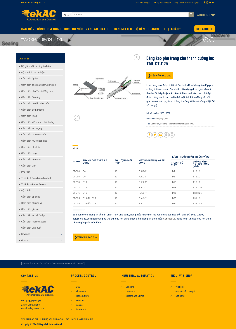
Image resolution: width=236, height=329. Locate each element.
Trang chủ (29, 39)
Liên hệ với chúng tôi (162, 2)
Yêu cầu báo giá (143, 2)
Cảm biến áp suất (30, 196)
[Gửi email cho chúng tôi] (213, 3)
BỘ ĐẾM (140, 29)
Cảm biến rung (29, 153)
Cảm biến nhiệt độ (30, 147)
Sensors (80, 300)
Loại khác (172, 29)
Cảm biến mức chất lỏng (34, 140)
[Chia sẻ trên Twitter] (154, 135)
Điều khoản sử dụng (189, 2)
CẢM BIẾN (27, 29)
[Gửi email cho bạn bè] (160, 135)
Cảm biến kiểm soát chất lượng (37, 122)
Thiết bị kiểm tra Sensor (33, 184)
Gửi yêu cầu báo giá (185, 291)
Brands (154, 29)
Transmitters (82, 296)
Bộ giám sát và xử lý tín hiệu (36, 66)
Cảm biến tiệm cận (31, 159)
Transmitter (122, 29)
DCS (67, 29)
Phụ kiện (25, 171)
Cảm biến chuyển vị (31, 203)
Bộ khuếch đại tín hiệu (32, 72)
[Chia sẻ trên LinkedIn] (171, 135)
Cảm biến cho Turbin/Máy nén (37, 91)
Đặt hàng (180, 296)
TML (60, 39)
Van (88, 29)
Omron (24, 240)
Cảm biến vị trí (28, 165)
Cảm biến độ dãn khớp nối (35, 103)
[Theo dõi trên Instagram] (207, 3)
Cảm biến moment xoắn (33, 134)
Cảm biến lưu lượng (31, 128)
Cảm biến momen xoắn (33, 221)
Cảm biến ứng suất (31, 227)
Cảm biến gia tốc (30, 209)
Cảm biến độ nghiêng (32, 109)
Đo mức (77, 29)
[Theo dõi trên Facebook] (204, 3)
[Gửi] (191, 15)
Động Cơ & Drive (49, 29)
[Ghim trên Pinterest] (166, 135)
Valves (79, 305)
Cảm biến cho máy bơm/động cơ (38, 84)
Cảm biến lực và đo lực (33, 215)
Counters (130, 291)
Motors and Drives (135, 296)
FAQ (176, 2)
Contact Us (169, 218)
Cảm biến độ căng (30, 97)
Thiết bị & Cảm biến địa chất (36, 178)
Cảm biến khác (29, 115)
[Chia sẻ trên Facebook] (149, 135)
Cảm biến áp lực (29, 78)
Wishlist (179, 287)
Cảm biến (155, 124)
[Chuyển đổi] (61, 234)
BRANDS (47, 39)
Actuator (101, 29)
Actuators (81, 309)
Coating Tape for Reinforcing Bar (174, 124)
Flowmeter (81, 291)
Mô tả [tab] (75, 148)
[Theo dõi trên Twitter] (210, 3)
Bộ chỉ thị (26, 190)
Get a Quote (204, 29)
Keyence (25, 234)
